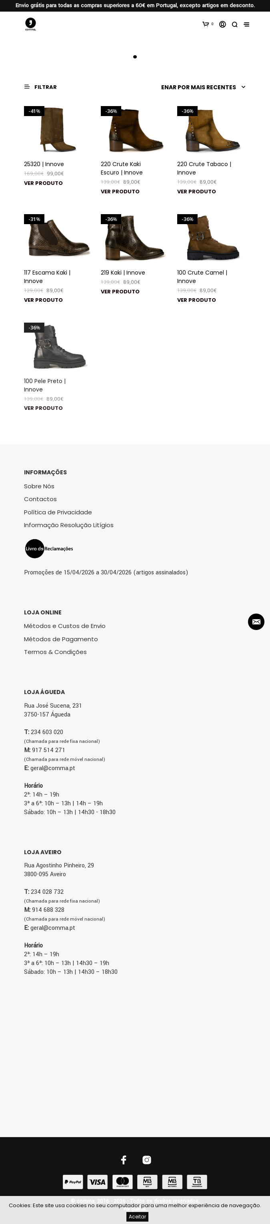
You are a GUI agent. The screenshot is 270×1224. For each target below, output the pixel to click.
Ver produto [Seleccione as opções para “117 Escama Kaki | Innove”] (43, 300)
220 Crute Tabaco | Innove (204, 168)
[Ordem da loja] (202, 87)
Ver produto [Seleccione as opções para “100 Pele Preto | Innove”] (43, 408)
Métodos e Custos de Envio (65, 626)
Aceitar (137, 1216)
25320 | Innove (44, 164)
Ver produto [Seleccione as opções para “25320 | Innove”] (43, 183)
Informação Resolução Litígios (69, 525)
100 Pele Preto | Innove (45, 385)
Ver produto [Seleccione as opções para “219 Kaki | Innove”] (120, 291)
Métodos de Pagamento (61, 639)
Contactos (40, 499)
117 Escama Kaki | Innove (47, 277)
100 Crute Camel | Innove (202, 277)
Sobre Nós (39, 486)
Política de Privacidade (58, 512)
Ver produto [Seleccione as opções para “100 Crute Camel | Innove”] (196, 300)
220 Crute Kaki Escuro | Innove (122, 168)
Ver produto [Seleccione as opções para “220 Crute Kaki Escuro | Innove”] (120, 191)
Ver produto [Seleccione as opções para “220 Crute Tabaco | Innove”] (196, 191)
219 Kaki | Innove (123, 273)
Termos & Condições (55, 652)
